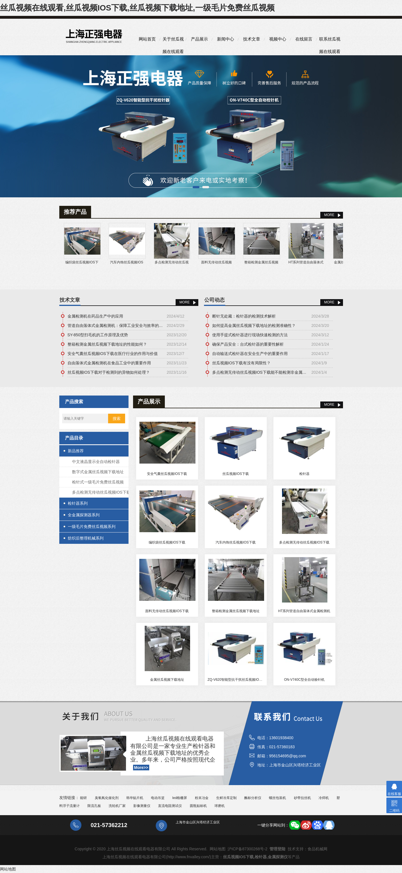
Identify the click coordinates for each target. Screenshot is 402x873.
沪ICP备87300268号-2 (247, 849)
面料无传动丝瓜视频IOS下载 (167, 611)
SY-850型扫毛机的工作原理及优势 (98, 335)
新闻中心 (225, 39)
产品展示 (199, 39)
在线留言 (303, 39)
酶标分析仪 (252, 798)
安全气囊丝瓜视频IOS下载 (167, 474)
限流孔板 (94, 806)
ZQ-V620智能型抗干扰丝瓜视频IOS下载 (238, 680)
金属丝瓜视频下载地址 (167, 680)
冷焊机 (324, 798)
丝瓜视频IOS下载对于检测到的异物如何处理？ (109, 372)
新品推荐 (76, 451)
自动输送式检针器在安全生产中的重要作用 (250, 353)
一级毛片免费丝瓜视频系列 (91, 526)
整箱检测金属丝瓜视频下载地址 (236, 611)
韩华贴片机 (134, 798)
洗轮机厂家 (117, 806)
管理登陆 (277, 849)
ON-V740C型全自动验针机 (304, 680)
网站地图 (218, 849)
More (185, 302)
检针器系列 (78, 503)
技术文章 (251, 39)
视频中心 (277, 39)
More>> (141, 767)
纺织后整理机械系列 (86, 538)
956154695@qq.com (287, 756)
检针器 (304, 474)
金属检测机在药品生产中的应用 (95, 316)
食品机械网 (317, 849)
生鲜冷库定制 (226, 798)
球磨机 (219, 806)
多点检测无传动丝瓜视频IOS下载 (101, 492)
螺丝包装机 (277, 798)
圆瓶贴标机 (198, 806)
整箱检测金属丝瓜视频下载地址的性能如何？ (107, 344)
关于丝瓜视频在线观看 (173, 41)
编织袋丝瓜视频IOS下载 (167, 542)
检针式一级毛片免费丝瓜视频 (98, 482)
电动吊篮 (158, 798)
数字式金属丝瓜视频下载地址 (98, 472)
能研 (83, 798)
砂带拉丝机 (302, 798)
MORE (329, 215)
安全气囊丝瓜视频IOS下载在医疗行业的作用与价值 (113, 353)
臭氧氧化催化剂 (107, 798)
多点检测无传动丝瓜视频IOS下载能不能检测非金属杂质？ (260, 372)
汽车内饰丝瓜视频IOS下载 (236, 542)
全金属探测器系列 (84, 515)
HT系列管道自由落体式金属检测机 (304, 611)
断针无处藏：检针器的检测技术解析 (244, 316)
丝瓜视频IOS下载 (235, 474)
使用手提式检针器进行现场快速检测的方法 (250, 335)
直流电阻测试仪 (170, 806)
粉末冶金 (202, 798)
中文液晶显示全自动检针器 (96, 461)
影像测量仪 (141, 806)
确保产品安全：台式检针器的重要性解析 (248, 344)
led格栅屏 (179, 798)
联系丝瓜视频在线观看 (329, 41)
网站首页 (147, 39)
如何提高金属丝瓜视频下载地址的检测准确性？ (254, 325)
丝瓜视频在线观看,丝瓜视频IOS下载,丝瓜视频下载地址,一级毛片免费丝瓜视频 (137, 7)
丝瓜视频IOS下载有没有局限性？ (241, 363)
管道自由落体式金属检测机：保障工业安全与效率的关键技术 (116, 325)
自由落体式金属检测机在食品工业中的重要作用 (109, 363)
